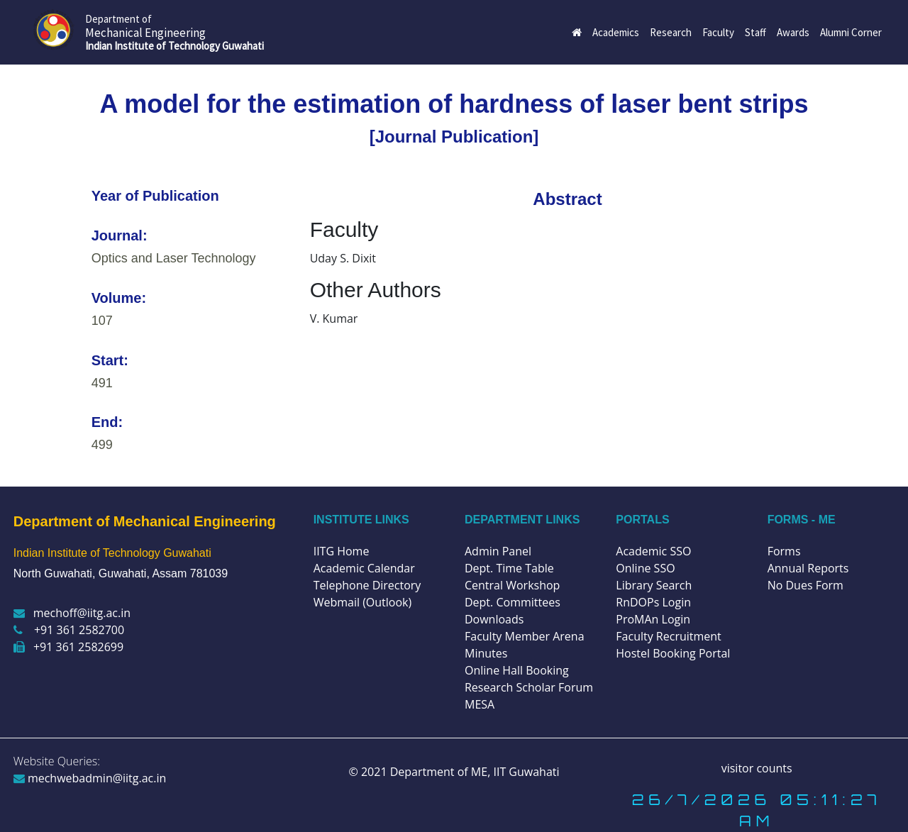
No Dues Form (805, 585)
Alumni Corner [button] (851, 32)
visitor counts (756, 768)
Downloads (494, 619)
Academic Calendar (364, 568)
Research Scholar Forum (529, 687)
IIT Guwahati (524, 772)
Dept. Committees (512, 602)
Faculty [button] (718, 32)
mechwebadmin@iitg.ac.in (90, 778)
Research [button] (671, 32)
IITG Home (342, 551)
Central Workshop (512, 585)
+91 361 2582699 (68, 647)
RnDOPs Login (653, 602)
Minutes (486, 653)
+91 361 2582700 (68, 630)
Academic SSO (653, 551)
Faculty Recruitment (668, 636)
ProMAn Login (653, 619)
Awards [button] (793, 32)
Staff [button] (755, 32)
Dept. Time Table (509, 568)
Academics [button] (615, 32)
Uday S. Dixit (343, 258)
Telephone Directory (367, 585)
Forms (784, 551)
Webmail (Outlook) (363, 602)
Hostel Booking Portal (673, 653)
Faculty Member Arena (525, 636)
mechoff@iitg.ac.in (72, 613)
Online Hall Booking (517, 670)
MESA (479, 704)
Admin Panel (498, 551)
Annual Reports (808, 568)
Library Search (654, 585)
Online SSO (645, 568)
